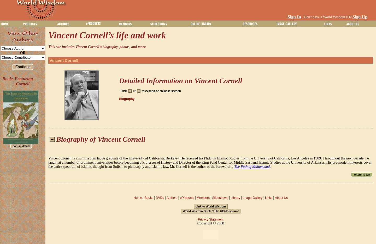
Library (235, 198)
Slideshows (220, 198)
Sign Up (359, 16)
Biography (126, 99)
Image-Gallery (252, 198)
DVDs (160, 198)
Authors (172, 198)
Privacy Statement (210, 219)
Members (203, 198)
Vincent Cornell (64, 60)
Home (138, 198)
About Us (281, 198)
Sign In (294, 16)
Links (268, 198)
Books (149, 198)
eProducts (187, 198)
